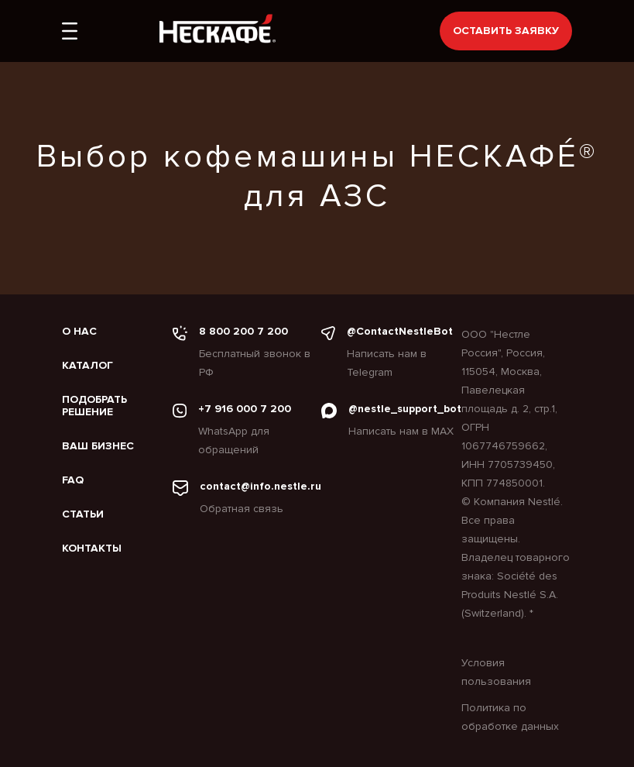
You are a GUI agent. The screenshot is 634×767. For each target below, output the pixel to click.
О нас (79, 331)
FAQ (73, 480)
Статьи (83, 514)
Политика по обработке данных (510, 717)
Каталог (87, 365)
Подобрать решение (94, 406)
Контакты (92, 548)
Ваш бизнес (98, 446)
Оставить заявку (506, 30)
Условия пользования (496, 672)
